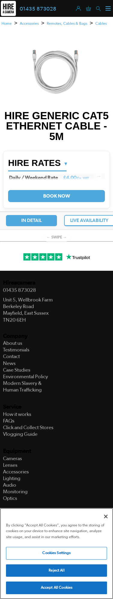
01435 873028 (38, 9)
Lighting (11, 478)
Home (6, 24)
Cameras (12, 458)
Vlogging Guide (20, 434)
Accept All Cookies (56, 588)
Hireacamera (19, 283)
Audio (9, 485)
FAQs (8, 420)
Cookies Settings (56, 553)
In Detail (31, 220)
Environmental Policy (25, 376)
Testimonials (16, 349)
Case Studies (16, 370)
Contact (11, 356)
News (9, 363)
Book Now (56, 196)
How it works (17, 414)
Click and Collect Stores (28, 427)
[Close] (105, 516)
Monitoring (15, 491)
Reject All (56, 570)
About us (12, 343)
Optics (10, 498)
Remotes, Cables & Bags (67, 24)
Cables (101, 24)
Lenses (10, 465)
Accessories (29, 24)
